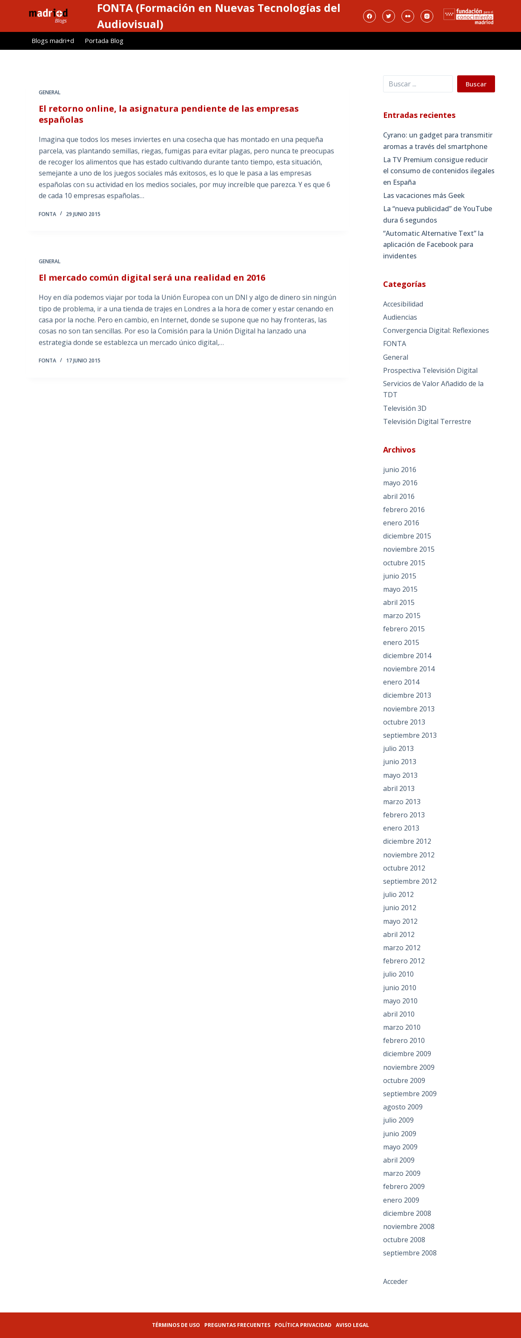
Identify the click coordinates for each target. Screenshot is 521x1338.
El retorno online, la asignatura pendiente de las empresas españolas (169, 114)
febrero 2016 (404, 509)
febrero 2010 (404, 1040)
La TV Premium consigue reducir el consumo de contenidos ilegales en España (439, 171)
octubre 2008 (404, 1239)
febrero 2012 (404, 961)
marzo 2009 (402, 1173)
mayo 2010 (400, 1001)
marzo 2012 (402, 947)
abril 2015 (399, 602)
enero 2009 (401, 1200)
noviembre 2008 (409, 1226)
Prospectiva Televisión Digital (430, 370)
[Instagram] (427, 16)
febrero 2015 (404, 628)
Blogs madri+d (52, 40)
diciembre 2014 (407, 655)
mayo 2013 (400, 775)
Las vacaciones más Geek (424, 195)
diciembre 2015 (407, 536)
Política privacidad (303, 1325)
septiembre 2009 (410, 1093)
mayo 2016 (400, 482)
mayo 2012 (400, 921)
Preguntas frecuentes (237, 1325)
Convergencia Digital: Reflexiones (436, 330)
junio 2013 (399, 761)
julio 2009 (398, 1120)
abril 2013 (399, 788)
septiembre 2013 (410, 735)
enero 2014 (401, 682)
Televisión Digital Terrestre (427, 421)
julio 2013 (398, 748)
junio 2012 (399, 907)
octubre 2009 (404, 1080)
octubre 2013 (404, 722)
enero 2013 (401, 828)
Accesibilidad (403, 304)
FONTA (394, 343)
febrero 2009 (404, 1186)
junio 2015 (399, 576)
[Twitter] (388, 16)
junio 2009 (399, 1133)
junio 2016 (399, 469)
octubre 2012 (404, 868)
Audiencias (400, 317)
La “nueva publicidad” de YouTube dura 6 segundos (437, 214)
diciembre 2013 (407, 695)
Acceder (395, 1281)
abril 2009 (399, 1160)
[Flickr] (407, 16)
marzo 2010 (402, 1027)
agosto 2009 (403, 1107)
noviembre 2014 (409, 668)
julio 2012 (398, 894)
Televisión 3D (405, 408)
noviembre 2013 (409, 708)
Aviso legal (352, 1325)
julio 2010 (398, 974)
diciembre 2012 (407, 841)
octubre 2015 (404, 562)
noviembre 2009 (409, 1067)
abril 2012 (399, 934)
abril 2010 (399, 1014)
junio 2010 (399, 987)
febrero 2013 (404, 814)
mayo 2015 (400, 589)
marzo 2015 (402, 615)
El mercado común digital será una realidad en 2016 (152, 280)
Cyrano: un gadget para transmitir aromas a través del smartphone (437, 140)
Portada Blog (104, 40)
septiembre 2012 (410, 881)
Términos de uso (176, 1325)
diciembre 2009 (407, 1053)
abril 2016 (399, 496)
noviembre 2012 (409, 855)
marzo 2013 (402, 801)
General (49, 93)
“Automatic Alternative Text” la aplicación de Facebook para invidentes (433, 245)
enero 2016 (401, 522)
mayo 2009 (400, 1147)
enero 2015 (401, 642)
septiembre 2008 (410, 1253)
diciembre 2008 (407, 1213)
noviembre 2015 (409, 549)
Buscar (476, 84)
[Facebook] (369, 16)
